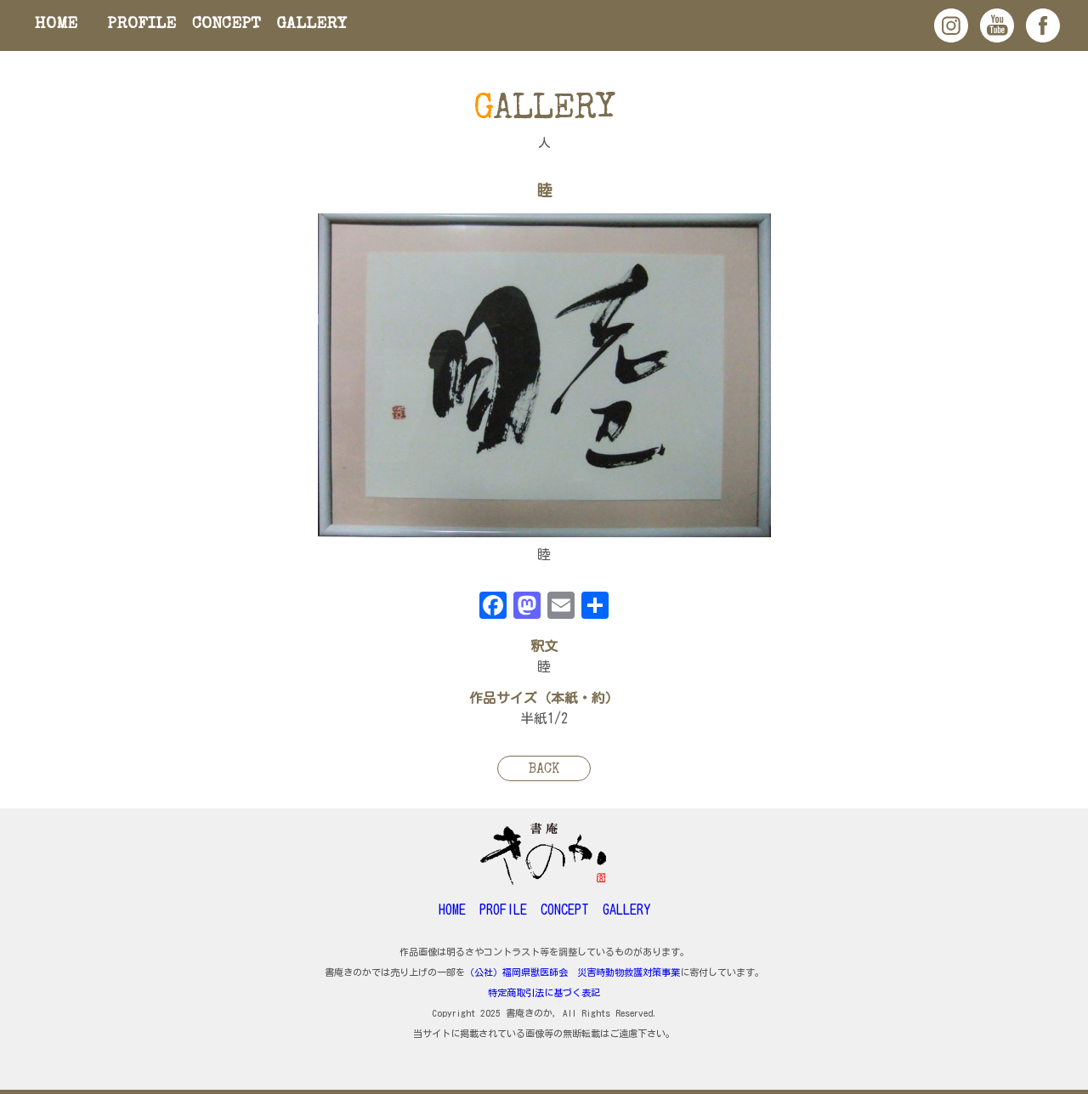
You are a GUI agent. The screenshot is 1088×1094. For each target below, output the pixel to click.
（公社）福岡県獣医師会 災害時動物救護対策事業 (572, 972)
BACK (544, 770)
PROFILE (141, 25)
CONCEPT (226, 25)
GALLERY (311, 25)
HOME (56, 25)
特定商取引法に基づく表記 (544, 992)
